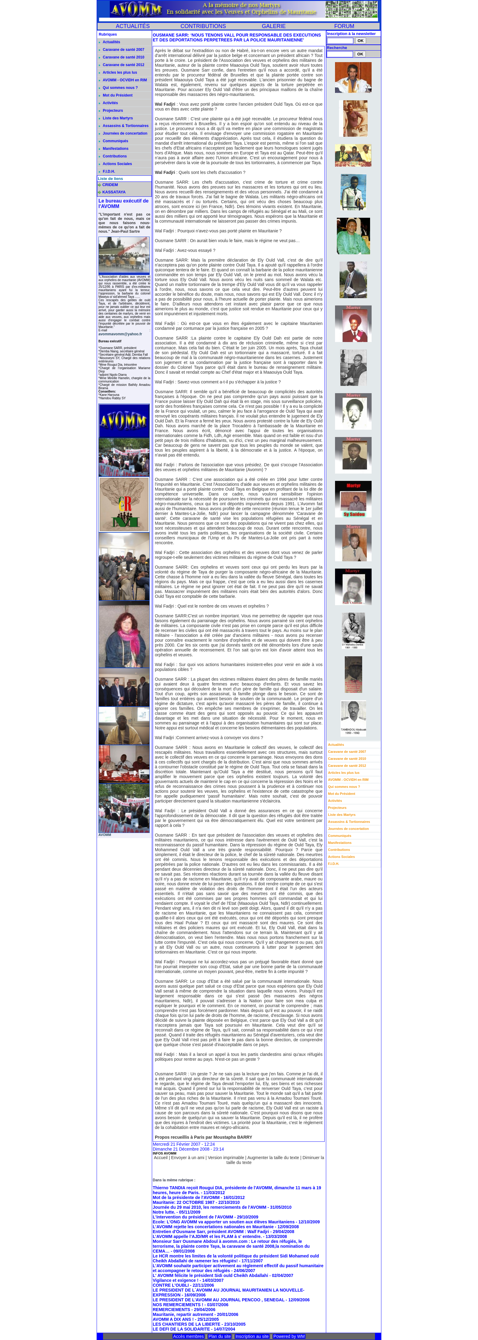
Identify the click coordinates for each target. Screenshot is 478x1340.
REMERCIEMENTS (171, 1309)
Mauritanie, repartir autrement (183, 1314)
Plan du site (220, 1336)
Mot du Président (116, 95)
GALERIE (274, 26)
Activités (108, 103)
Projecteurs (111, 110)
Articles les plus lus (118, 72)
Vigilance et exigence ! (175, 1280)
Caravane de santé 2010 (121, 57)
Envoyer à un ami (187, 1157)
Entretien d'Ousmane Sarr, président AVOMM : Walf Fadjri (211, 1231)
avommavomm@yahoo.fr (120, 334)
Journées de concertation (123, 133)
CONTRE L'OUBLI (171, 1285)
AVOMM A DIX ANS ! (173, 1319)
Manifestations (113, 148)
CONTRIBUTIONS (203, 26)
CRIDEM (110, 184)
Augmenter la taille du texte (273, 1157)
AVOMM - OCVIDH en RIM (123, 80)
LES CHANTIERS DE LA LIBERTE (186, 1324)
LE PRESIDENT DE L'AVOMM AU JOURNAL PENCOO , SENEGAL (218, 1299)
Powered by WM (289, 1336)
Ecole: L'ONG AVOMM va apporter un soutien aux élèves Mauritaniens (223, 1221)
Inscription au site (252, 1336)
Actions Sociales (115, 164)
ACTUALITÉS (133, 26)
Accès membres (188, 1336)
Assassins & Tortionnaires (123, 126)
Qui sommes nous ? (118, 88)
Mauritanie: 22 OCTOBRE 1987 (184, 1202)
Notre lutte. (164, 1212)
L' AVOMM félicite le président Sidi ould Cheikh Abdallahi (210, 1275)
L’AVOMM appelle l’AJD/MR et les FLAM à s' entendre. (207, 1236)
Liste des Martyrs (116, 118)
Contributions (113, 156)
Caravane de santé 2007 (121, 50)
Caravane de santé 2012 (121, 65)
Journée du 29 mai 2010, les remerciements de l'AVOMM (209, 1207)
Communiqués (113, 141)
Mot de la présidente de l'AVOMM (186, 1197)
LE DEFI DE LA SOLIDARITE (181, 1329)
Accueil (161, 1157)
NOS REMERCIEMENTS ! (178, 1304)
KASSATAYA (114, 192)
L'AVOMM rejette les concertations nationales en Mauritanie (213, 1226)
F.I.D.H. (107, 171)
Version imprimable (226, 1157)
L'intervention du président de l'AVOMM (193, 1217)
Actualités (109, 42)
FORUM (344, 26)
